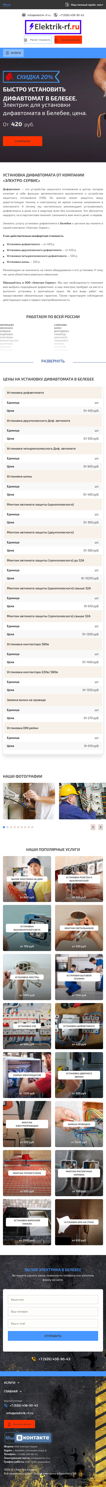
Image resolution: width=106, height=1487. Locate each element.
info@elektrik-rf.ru (39, 15)
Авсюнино (6, 328)
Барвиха (5, 356)
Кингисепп (61, 337)
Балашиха (6, 353)
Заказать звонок (71, 39)
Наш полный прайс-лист (87, 4)
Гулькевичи (61, 350)
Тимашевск (61, 340)
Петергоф (60, 346)
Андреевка (6, 334)
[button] (93, 827)
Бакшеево (6, 350)
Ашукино (5, 346)
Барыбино (6, 359)
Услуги (13, 53)
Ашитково (6, 343)
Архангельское (9, 340)
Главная (11, 1391)
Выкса (58, 353)
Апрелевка (6, 337)
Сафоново (60, 324)
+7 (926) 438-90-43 (71, 15)
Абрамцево (7, 324)
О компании (22, 141)
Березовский (62, 356)
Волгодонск (61, 331)
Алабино (5, 331)
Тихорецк (60, 334)
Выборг (58, 359)
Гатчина (59, 343)
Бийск (58, 328)
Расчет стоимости (40, 39)
